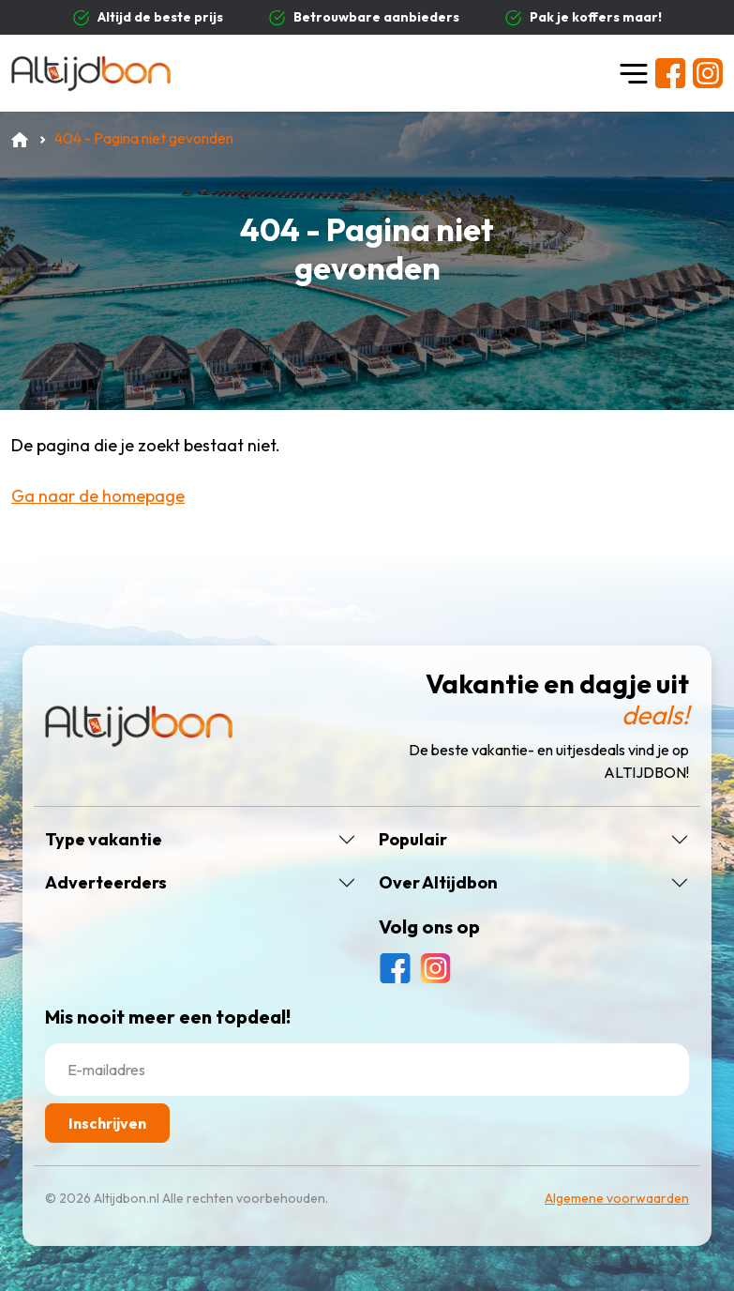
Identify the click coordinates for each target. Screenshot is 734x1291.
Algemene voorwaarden (617, 1198)
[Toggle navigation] (634, 73)
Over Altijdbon (438, 883)
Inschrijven (107, 1123)
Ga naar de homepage (98, 496)
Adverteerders (106, 883)
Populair (413, 839)
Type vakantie (103, 839)
